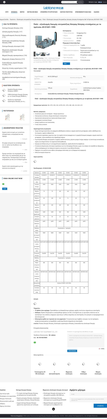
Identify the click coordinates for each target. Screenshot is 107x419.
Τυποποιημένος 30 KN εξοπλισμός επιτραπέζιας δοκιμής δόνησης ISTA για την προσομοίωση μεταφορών (40, 373)
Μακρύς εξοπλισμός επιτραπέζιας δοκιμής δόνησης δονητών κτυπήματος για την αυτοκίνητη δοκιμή (98, 373)
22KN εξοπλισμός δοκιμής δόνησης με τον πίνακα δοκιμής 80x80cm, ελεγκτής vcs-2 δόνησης (18, 96)
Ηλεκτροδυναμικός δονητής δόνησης (14, 35)
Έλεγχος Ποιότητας (66, 12)
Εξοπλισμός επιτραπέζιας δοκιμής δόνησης (29, 19)
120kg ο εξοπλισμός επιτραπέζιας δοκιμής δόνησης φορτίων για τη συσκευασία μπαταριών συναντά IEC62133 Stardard (83, 373)
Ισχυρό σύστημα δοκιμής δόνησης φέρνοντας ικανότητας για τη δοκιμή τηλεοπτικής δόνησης (27, 404)
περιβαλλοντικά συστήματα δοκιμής (14, 77)
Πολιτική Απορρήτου (17, 416)
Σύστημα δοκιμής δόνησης (10, 28)
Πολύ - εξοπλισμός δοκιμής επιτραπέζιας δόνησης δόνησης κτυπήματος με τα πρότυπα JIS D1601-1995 (47, 60)
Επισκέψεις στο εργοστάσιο (48, 12)
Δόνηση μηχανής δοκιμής (10, 32)
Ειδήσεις (96, 12)
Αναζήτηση (80, 2)
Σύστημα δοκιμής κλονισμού (11, 46)
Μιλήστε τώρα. (93, 2)
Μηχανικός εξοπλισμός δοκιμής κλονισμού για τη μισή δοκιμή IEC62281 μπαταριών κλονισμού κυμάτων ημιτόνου (55, 399)
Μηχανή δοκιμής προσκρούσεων (12, 55)
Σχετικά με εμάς (32, 12)
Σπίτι (6, 12)
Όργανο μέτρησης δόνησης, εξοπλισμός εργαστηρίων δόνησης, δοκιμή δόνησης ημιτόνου (28, 399)
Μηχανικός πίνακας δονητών (11, 59)
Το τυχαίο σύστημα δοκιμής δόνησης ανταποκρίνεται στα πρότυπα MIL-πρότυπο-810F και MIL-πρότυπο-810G (27, 394)
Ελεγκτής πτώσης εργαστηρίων (12, 68)
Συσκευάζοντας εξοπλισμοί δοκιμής (84, 323)
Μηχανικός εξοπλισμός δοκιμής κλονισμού (55, 390)
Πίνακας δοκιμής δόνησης (46, 323)
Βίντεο (22, 12)
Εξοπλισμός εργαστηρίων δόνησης (64, 323)
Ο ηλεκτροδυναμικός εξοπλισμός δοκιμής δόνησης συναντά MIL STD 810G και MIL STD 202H (54, 373)
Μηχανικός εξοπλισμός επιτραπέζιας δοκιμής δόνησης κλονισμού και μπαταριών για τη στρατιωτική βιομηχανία (69, 373)
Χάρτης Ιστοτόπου (5, 406)
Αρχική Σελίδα (4, 19)
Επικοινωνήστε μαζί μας (83, 12)
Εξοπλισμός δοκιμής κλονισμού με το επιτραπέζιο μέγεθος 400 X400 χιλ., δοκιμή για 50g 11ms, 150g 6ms (54, 394)
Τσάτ (65, 63)
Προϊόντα (14, 12)
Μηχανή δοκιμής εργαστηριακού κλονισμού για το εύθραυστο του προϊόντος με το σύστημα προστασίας (54, 404)
